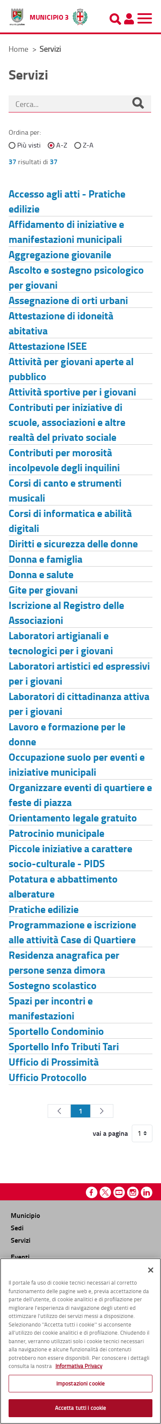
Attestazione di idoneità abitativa (61, 323)
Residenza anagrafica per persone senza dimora (64, 962)
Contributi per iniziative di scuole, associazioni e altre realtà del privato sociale (67, 421)
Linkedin (146, 1192)
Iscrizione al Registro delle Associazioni (66, 612)
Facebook (91, 1192)
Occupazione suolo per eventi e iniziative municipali (77, 764)
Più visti (29, 145)
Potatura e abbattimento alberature (63, 886)
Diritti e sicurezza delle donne (73, 543)
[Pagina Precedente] (59, 1111)
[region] (80, 1341)
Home (18, 49)
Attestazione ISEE (48, 345)
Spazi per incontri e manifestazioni (51, 1008)
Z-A (88, 145)
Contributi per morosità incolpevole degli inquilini (64, 460)
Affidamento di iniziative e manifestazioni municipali (66, 231)
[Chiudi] (150, 1270)
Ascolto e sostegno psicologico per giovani (76, 277)
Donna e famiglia (45, 558)
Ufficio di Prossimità (54, 1061)
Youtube (119, 1192)
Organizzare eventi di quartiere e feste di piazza (80, 794)
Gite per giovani (43, 589)
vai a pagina (110, 1133)
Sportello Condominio (56, 1030)
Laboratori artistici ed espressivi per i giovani (79, 673)
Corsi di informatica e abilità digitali (70, 520)
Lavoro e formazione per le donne (67, 734)
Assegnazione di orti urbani (68, 299)
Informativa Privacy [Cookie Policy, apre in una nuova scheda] (78, 1366)
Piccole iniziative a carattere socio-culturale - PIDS (70, 856)
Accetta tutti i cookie (80, 1408)
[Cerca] (138, 103)
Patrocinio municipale (56, 832)
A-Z (61, 145)
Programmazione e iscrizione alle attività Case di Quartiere (72, 932)
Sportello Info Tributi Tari (64, 1046)
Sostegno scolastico (53, 985)
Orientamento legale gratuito (73, 817)
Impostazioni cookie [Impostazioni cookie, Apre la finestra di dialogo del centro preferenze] (80, 1383)
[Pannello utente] (128, 19)
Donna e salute (41, 574)
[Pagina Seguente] (102, 1111)
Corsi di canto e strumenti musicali (65, 490)
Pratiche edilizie (44, 908)
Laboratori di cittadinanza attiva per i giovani (79, 703)
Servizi (20, 1240)
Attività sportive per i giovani (72, 391)
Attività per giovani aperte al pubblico (71, 369)
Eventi (20, 1257)
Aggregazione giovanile (60, 254)
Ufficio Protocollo (48, 1076)
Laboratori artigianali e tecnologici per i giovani (61, 643)
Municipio (25, 1215)
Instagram (133, 1192)
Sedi (17, 1227)
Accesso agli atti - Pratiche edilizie (67, 201)
